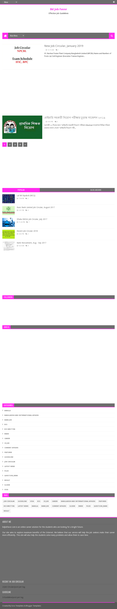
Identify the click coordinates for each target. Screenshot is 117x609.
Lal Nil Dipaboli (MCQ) (26, 195)
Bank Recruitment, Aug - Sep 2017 (31, 243)
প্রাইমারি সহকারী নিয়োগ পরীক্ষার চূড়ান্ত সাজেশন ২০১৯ (74, 117)
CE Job (6, 443)
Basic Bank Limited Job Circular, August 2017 (36, 207)
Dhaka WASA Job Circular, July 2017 (32, 219)
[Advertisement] (58, 24)
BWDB (6, 434)
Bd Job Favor (58, 9)
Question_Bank (11, 476)
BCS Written (9, 429)
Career (7, 438)
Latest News (9, 466)
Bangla (7, 411)
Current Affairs (11, 448)
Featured (8, 452)
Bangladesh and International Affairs (21, 415)
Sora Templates (17, 606)
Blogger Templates (33, 606)
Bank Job (8, 420)
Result (7, 480)
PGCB (6, 471)
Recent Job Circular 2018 (27, 231)
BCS (5, 424)
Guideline (8, 457)
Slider (7, 485)
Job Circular (9, 462)
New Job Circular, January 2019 (63, 46)
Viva (6, 490)
